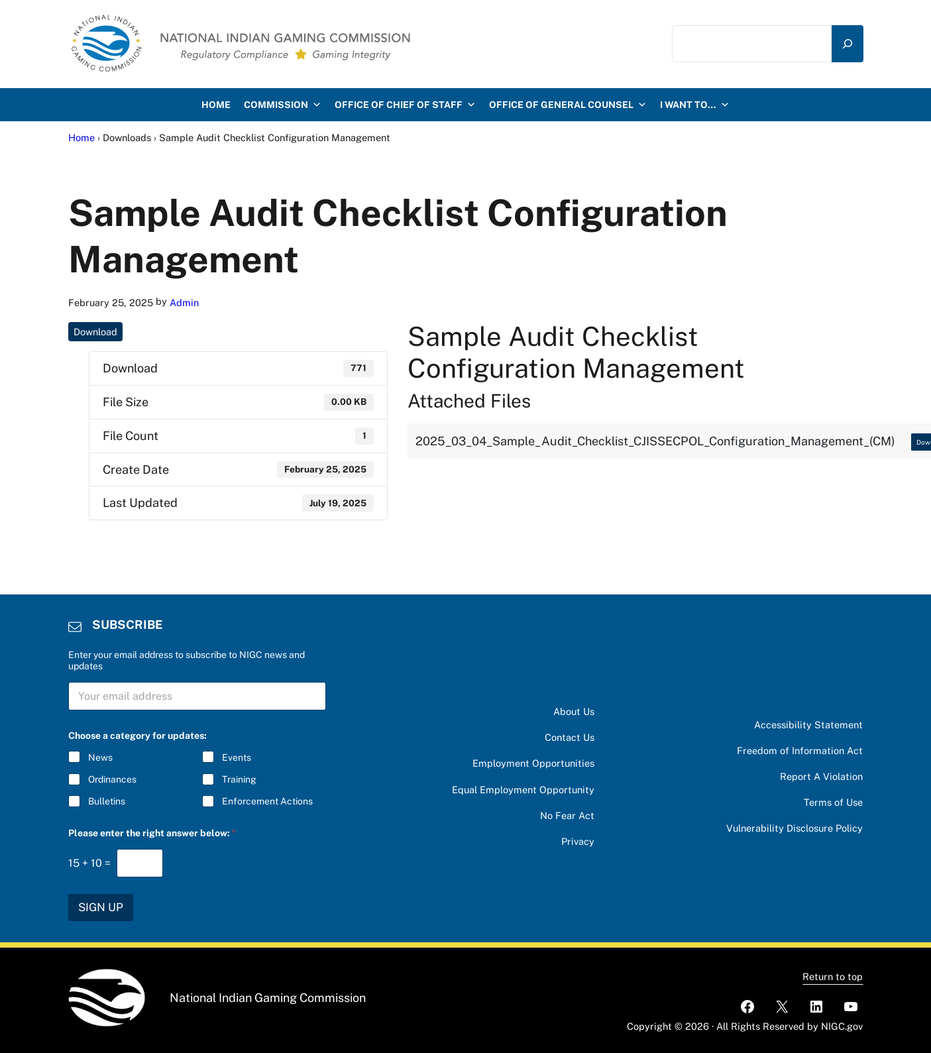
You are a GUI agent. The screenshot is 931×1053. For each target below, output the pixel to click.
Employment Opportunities (533, 763)
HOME (216, 104)
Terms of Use (833, 802)
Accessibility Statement (808, 724)
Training (239, 780)
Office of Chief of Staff (405, 104)
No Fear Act (567, 815)
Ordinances (112, 780)
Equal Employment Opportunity (523, 789)
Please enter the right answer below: (152, 833)
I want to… (695, 104)
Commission (282, 104)
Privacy (577, 841)
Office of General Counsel (568, 104)
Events (236, 757)
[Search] (847, 43)
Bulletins (106, 802)
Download (95, 331)
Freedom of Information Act (800, 750)
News (100, 757)
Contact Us (569, 737)
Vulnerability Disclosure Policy (794, 828)
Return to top (832, 976)
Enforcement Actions (267, 802)
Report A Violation (821, 776)
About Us (573, 711)
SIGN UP (100, 907)
